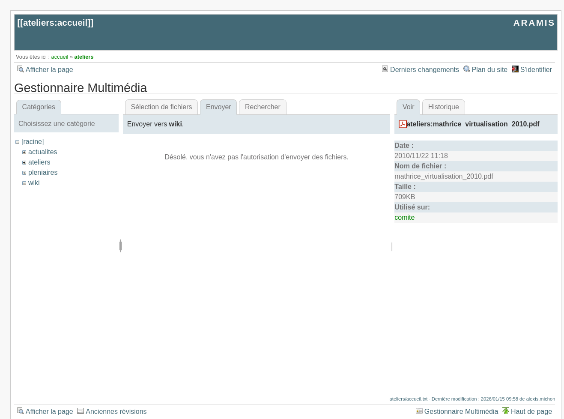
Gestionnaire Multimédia (461, 411)
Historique (443, 107)
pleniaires (42, 172)
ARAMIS (534, 22)
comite (404, 217)
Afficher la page (49, 69)
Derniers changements (424, 69)
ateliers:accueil (55, 22)
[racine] (32, 141)
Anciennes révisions (116, 411)
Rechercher (263, 107)
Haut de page (531, 411)
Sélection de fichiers (161, 107)
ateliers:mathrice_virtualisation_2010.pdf (472, 124)
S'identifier (536, 69)
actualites (42, 152)
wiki (34, 182)
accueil (60, 57)
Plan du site (490, 69)
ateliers (84, 57)
